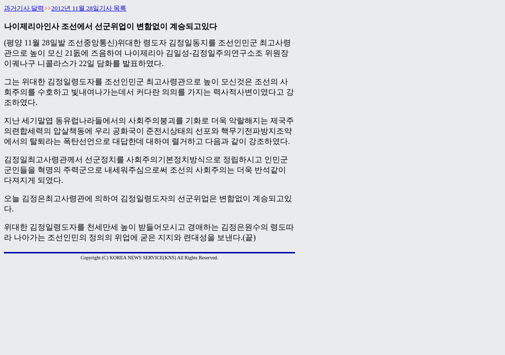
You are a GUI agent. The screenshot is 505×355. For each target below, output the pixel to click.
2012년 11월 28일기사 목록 (88, 8)
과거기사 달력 (24, 8)
